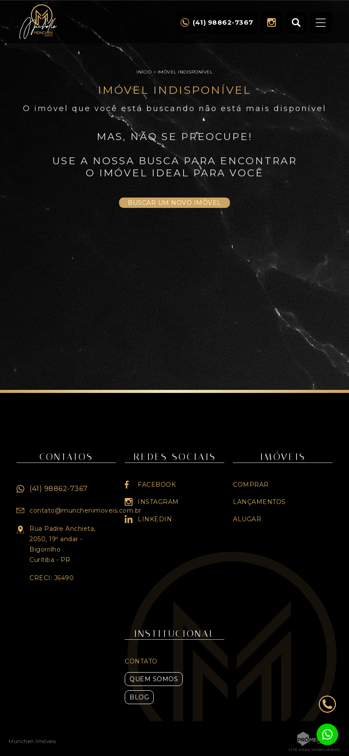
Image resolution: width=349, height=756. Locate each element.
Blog (139, 697)
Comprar (251, 484)
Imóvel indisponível (185, 72)
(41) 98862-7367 (58, 489)
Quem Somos (153, 679)
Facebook (157, 484)
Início (144, 72)
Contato (141, 661)
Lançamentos (259, 502)
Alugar (247, 519)
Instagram (271, 22)
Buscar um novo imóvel (174, 203)
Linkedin (155, 519)
